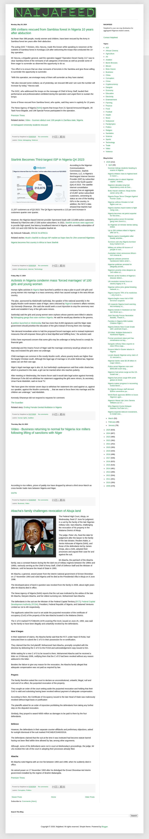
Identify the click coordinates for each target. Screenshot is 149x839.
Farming (109, 103)
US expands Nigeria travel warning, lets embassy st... (122, 305)
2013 (108, 472)
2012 (108, 475)
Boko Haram (111, 69)
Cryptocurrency (112, 84)
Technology (38, 269)
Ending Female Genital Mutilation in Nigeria (43, 407)
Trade (108, 145)
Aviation (109, 60)
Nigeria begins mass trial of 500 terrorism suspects (120, 299)
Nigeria (36, 290)
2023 (108, 437)
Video (27, 503)
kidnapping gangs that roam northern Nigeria (33, 317)
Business (21, 503)
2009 (108, 486)
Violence (35, 140)
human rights (22, 418)
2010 (108, 482)
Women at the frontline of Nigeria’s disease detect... (121, 277)
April (110, 165)
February (112, 422)
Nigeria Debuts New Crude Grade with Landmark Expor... (121, 328)
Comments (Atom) (29, 801)
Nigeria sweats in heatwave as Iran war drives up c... (122, 311)
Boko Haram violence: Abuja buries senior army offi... (122, 192)
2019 (108, 451)
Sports (108, 139)
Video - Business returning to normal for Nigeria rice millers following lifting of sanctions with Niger (50, 430)
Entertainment (111, 100)
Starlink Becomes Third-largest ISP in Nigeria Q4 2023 (47, 159)
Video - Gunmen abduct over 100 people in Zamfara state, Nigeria (54, 120)
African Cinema (112, 51)
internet (31, 269)
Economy (109, 90)
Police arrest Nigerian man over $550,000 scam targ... (120, 367)
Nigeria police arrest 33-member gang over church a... (121, 220)
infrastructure (22, 269)
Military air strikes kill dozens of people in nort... (120, 248)
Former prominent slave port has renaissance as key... (121, 339)
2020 (108, 447)
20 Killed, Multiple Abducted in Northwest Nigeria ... (120, 333)
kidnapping (27, 140)
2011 (108, 479)
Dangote (109, 87)
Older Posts (90, 797)
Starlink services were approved (79, 223)
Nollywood (110, 121)
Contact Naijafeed (110, 37)
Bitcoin (108, 66)
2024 (108, 433)
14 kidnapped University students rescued (29, 125)
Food (108, 109)
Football (109, 112)
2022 (108, 440)
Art (107, 57)
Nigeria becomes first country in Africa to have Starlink (34, 242)
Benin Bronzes (111, 63)
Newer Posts (17, 797)
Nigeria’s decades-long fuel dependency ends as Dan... (120, 186)
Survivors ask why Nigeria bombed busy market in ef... (121, 243)
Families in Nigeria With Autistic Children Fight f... (120, 322)
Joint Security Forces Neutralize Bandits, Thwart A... (120, 316)
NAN (39, 108)
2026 (108, 162)
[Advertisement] (53, 150)
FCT (78, 601)
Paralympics (110, 124)
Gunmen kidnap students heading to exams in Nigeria (122, 169)
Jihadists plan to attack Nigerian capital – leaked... (120, 180)
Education (110, 93)
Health (108, 115)
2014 (108, 468)
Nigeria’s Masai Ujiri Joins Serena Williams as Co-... (121, 401)
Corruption (21, 790)
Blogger (105, 827)
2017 (108, 458)
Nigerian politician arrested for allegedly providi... (120, 265)
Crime (20, 140)
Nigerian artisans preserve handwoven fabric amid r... (119, 260)
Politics (28, 790)
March (111, 418)
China (108, 75)
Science (109, 136)
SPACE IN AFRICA (39, 233)
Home (53, 797)
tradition (31, 418)
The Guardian (17, 403)
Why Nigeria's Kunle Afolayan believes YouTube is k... (119, 407)
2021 (108, 444)
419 (107, 48)
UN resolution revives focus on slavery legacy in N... (120, 282)
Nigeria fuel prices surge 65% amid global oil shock (122, 379)
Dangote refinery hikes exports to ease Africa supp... (121, 345)
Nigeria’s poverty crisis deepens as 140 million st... (122, 271)
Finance (109, 106)
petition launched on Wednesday (27, 323)
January (111, 425)
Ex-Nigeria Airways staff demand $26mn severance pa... (121, 390)
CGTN (14, 493)
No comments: (43, 136)
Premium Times (18, 115)
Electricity (109, 97)
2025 (108, 430)
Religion (109, 130)
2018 (108, 454)
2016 (108, 461)
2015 (108, 465)
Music (108, 118)
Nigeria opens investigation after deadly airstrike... (121, 237)
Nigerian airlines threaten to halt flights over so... (120, 203)
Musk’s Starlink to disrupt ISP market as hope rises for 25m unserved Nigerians (60, 238)
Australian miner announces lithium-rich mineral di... (122, 254)
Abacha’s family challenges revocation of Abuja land (46, 511)
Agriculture (110, 54)
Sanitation (110, 133)
